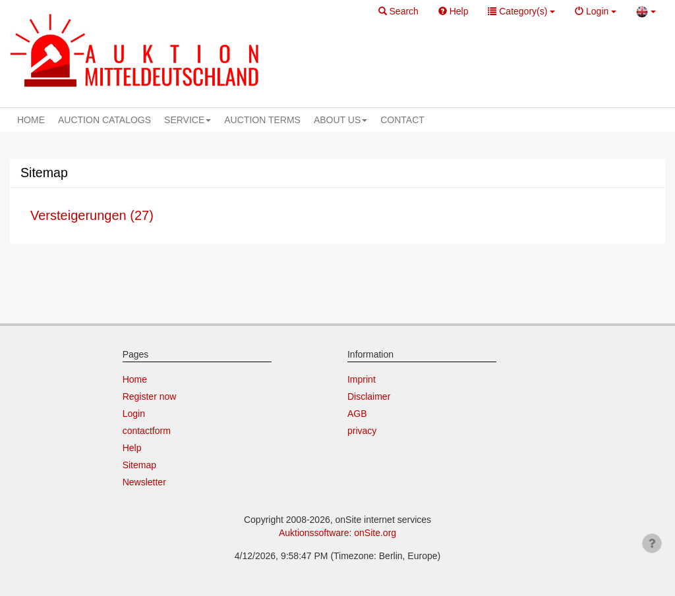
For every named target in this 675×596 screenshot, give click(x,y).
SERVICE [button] (187, 120)
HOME (31, 120)
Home (135, 379)
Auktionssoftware (314, 533)
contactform (147, 430)
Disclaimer (368, 396)
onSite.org (375, 533)
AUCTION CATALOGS (104, 120)
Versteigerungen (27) (92, 215)
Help (132, 448)
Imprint (361, 379)
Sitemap (139, 465)
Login (134, 413)
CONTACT (402, 120)
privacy (361, 430)
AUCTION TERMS (262, 120)
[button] (398, 12)
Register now (150, 396)
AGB (357, 413)
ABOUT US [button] (340, 120)
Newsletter (144, 482)
